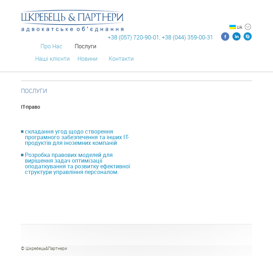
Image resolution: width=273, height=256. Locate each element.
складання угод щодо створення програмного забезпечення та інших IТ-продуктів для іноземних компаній (77, 137)
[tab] (78, 137)
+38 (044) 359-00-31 (187, 37)
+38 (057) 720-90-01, (134, 37)
